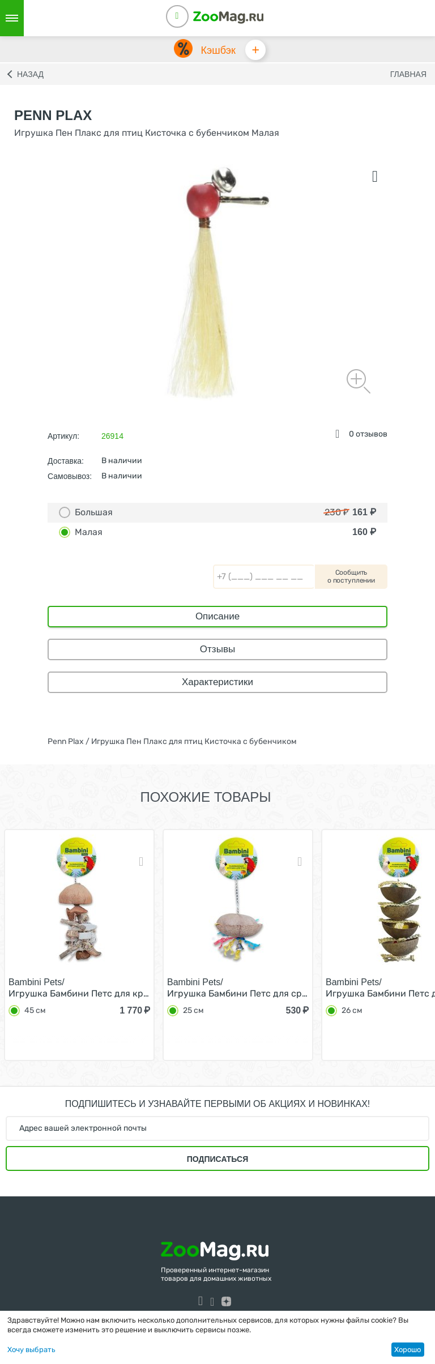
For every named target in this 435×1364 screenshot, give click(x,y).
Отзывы (217, 651)
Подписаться (217, 1161)
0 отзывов (368, 436)
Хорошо (407, 1349)
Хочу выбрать (31, 1349)
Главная (408, 76)
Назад (30, 76)
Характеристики (217, 684)
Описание (217, 618)
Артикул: (63, 438)
